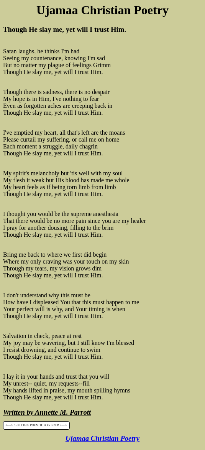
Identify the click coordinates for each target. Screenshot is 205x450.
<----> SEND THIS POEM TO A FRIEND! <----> (36, 425)
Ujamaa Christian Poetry (102, 438)
